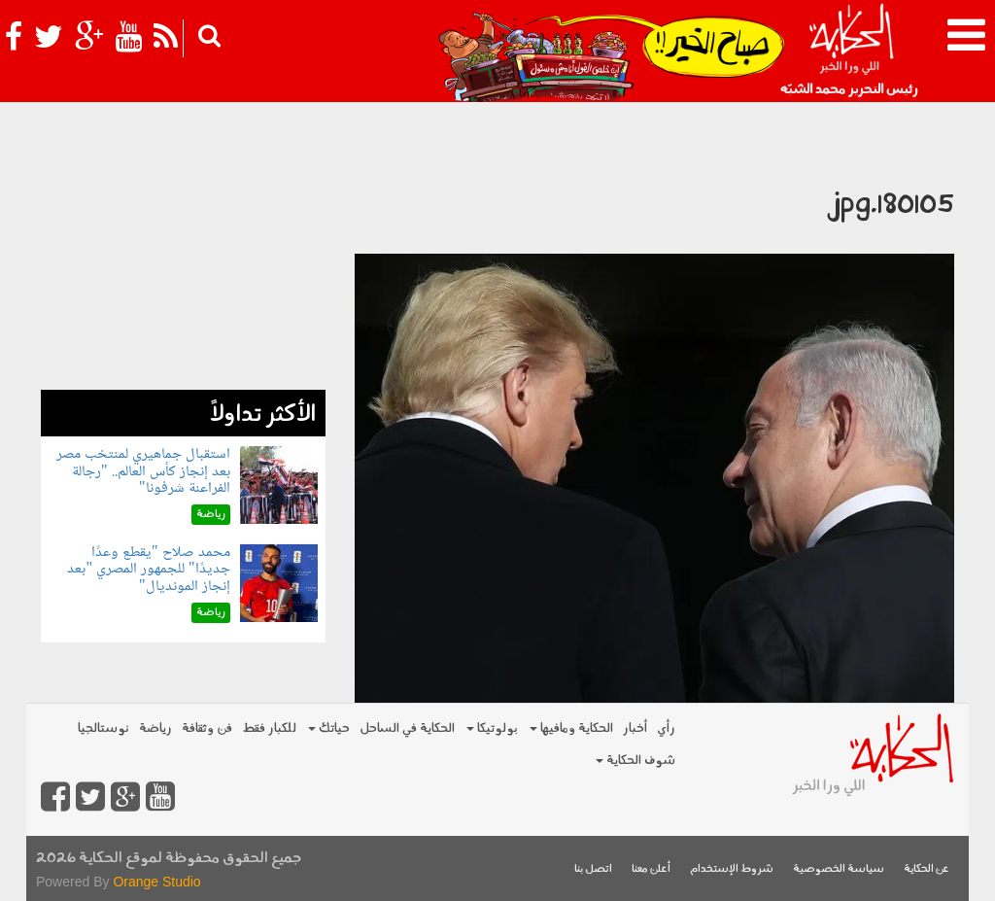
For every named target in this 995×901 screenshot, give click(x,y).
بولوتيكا (492, 728)
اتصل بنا (593, 869)
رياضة (155, 728)
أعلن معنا (651, 869)
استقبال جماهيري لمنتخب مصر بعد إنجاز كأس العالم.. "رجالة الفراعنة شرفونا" (143, 471)
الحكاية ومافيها (571, 728)
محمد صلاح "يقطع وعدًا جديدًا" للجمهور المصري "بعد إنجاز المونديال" (148, 569)
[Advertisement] (183, 268)
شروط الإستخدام (731, 869)
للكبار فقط (269, 728)
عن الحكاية (926, 869)
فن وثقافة (207, 728)
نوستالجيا (103, 728)
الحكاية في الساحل (407, 728)
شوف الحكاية (635, 760)
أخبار (635, 728)
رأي (666, 728)
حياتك (329, 728)
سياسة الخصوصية (838, 869)
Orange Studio (156, 881)
